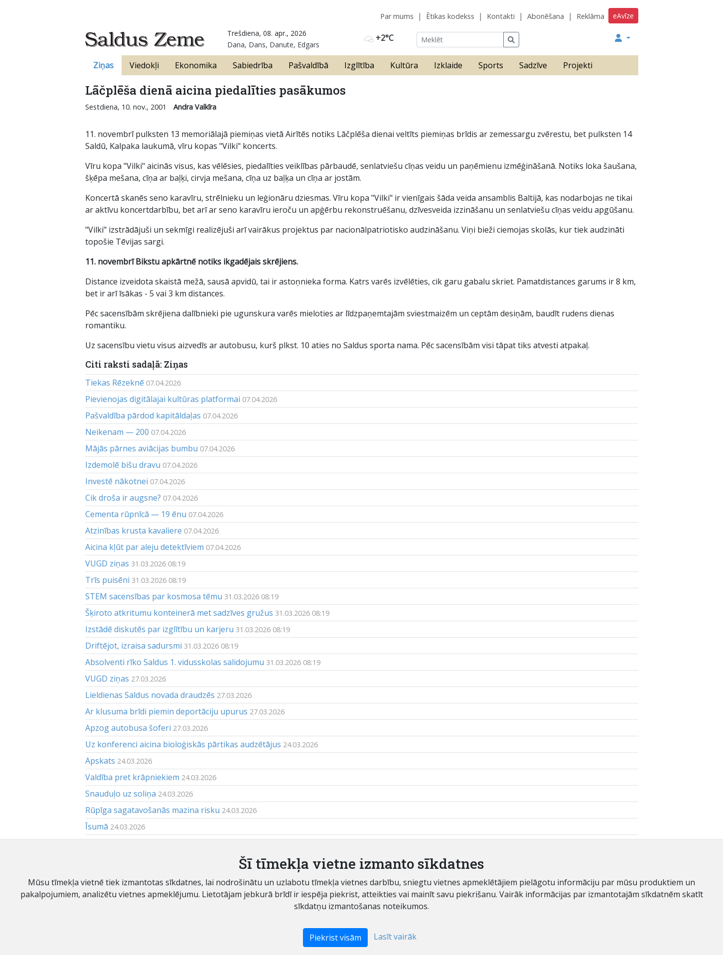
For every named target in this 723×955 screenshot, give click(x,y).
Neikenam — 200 (117, 431)
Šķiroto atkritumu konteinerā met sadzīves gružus (179, 612)
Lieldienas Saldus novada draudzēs (150, 694)
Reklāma (590, 16)
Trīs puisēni (107, 579)
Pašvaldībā (308, 65)
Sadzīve (533, 65)
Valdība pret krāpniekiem (132, 777)
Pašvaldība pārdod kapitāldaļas (143, 415)
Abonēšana (545, 16)
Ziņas (103, 65)
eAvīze (623, 15)
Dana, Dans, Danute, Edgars (273, 44)
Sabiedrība (253, 65)
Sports (490, 65)
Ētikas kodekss (450, 16)
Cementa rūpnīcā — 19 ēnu (135, 514)
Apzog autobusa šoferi (128, 727)
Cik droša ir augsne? (123, 497)
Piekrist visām (335, 937)
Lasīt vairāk (395, 936)
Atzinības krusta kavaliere (133, 530)
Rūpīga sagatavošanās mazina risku (152, 810)
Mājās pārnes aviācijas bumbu (141, 448)
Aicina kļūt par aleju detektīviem (144, 547)
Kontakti (501, 16)
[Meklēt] (460, 39)
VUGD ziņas (107, 563)
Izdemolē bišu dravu (122, 464)
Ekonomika (196, 65)
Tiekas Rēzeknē (114, 382)
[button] (622, 38)
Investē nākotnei (116, 481)
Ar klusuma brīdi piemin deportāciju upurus (166, 711)
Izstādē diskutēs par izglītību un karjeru (159, 629)
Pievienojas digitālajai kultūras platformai (162, 399)
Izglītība (359, 65)
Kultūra (404, 65)
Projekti (577, 65)
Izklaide (448, 65)
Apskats (100, 760)
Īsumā (96, 826)
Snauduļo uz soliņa (120, 793)
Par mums (397, 16)
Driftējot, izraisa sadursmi (133, 645)
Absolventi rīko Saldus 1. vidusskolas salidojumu (174, 662)
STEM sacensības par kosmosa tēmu (153, 596)
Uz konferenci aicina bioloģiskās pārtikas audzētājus (183, 744)
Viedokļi (144, 65)
